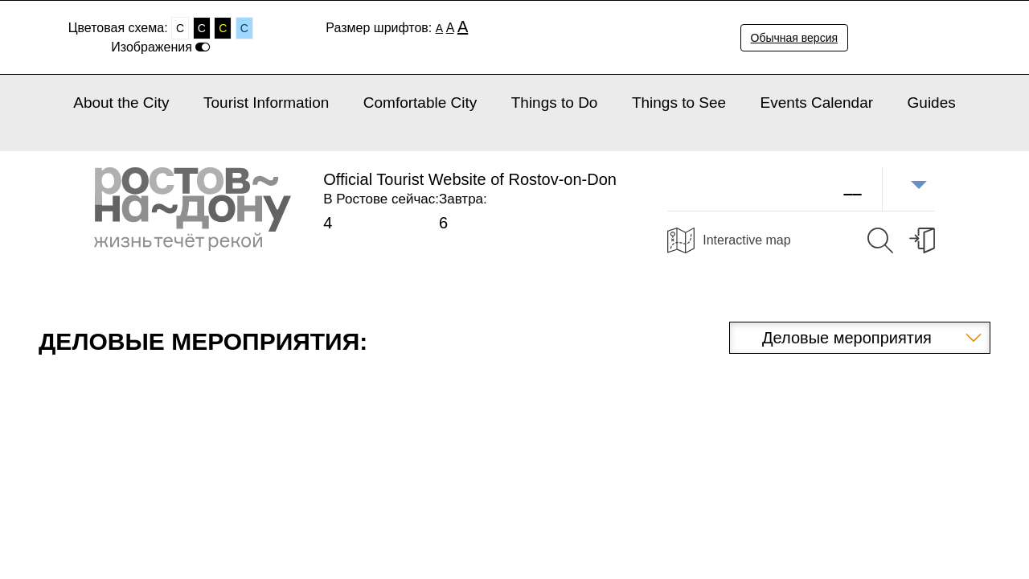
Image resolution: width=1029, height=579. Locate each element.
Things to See (679, 102)
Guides (932, 102)
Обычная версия (794, 37)
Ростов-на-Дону (192, 209)
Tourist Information (266, 102)
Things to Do (554, 102)
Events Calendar (816, 102)
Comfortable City (420, 102)
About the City (121, 102)
